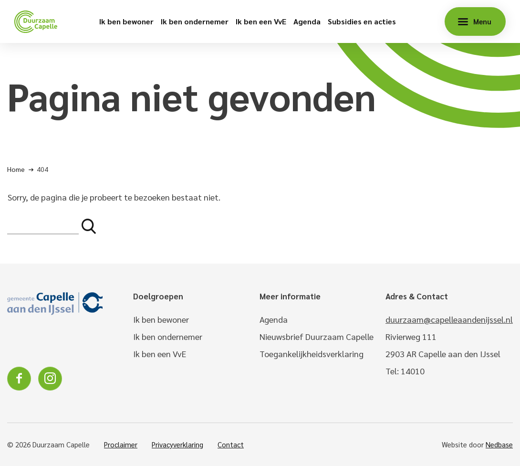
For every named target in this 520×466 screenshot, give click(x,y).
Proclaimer (120, 444)
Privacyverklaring (177, 444)
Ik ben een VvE (261, 21)
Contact (231, 444)
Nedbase (499, 444)
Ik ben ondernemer (195, 21)
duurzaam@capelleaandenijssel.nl (449, 319)
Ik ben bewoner (126, 21)
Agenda (307, 21)
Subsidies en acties (362, 21)
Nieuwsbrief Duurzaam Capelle (317, 336)
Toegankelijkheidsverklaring (312, 353)
